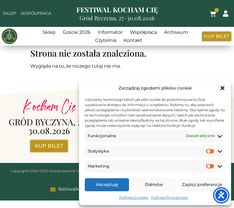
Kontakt (133, 40)
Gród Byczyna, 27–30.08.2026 (117, 18)
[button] (222, 88)
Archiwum (176, 32)
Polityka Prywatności (169, 197)
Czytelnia (105, 40)
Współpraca (143, 32)
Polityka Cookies (133, 197)
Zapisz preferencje (202, 184)
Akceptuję (107, 184)
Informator (110, 32)
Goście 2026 (77, 32)
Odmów (154, 184)
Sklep (49, 32)
